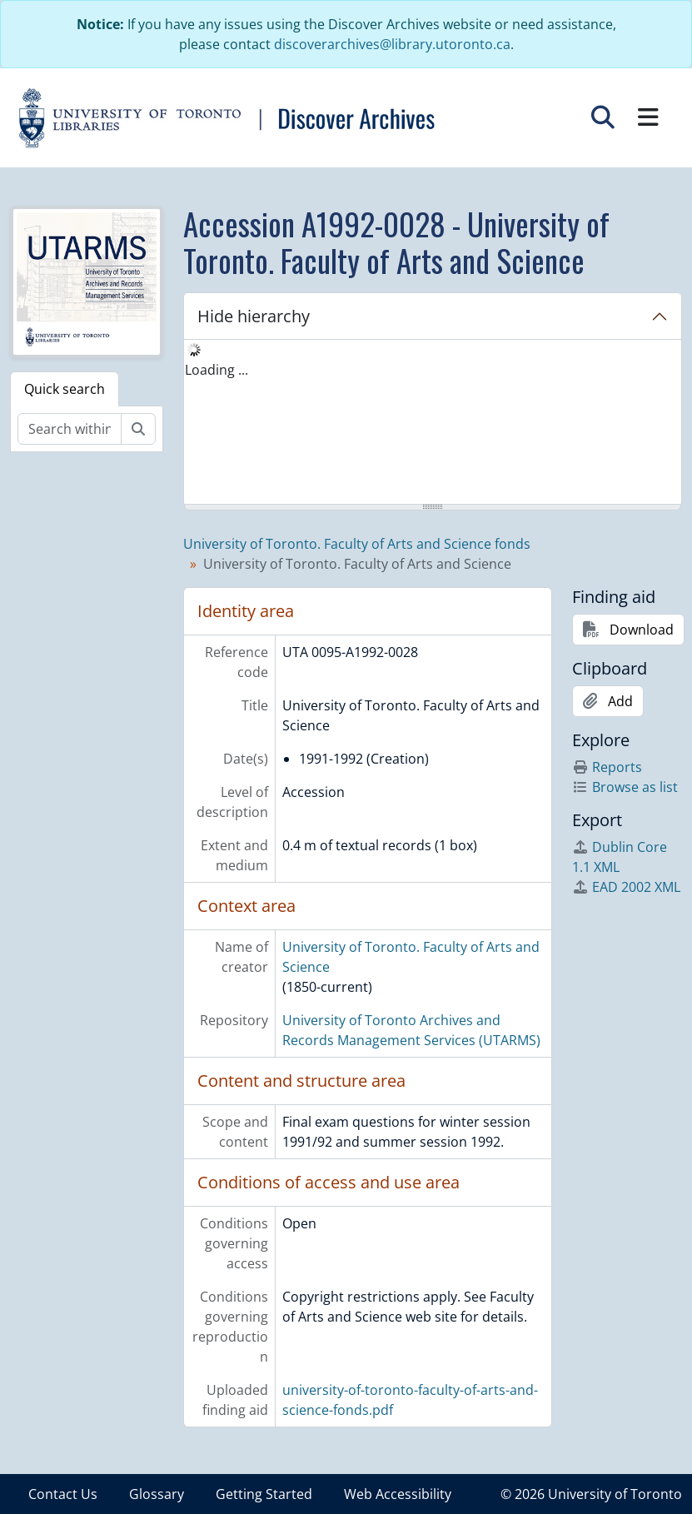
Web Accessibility (397, 1494)
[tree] (432, 423)
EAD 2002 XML (626, 887)
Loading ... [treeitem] (216, 370)
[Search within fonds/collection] (69, 429)
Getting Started (264, 1494)
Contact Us (62, 1494)
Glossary (156, 1494)
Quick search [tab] (64, 389)
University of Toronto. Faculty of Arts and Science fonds (356, 544)
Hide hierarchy (253, 316)
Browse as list (625, 787)
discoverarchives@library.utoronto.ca (392, 44)
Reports (607, 767)
